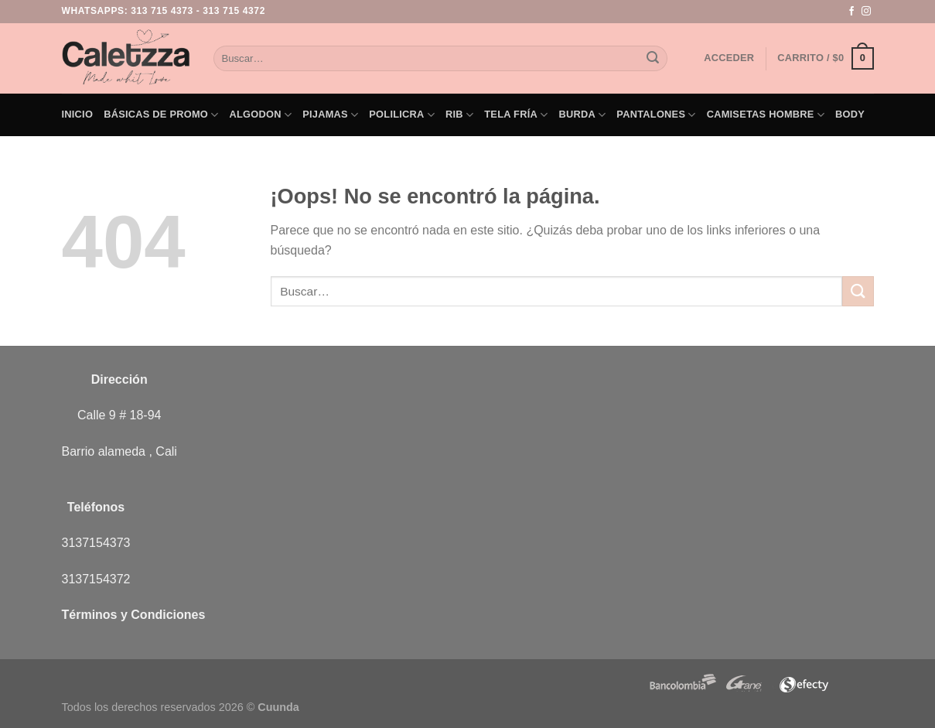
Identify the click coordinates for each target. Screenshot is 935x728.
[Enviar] (653, 59)
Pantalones (655, 115)
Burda (582, 115)
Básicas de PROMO (161, 115)
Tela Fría (516, 115)
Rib (459, 115)
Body (850, 114)
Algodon (261, 115)
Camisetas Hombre (765, 115)
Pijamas (330, 115)
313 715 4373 (162, 10)
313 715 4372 (234, 10)
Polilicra (402, 115)
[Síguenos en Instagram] (866, 11)
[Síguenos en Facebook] (851, 11)
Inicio (78, 114)
